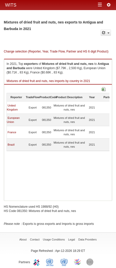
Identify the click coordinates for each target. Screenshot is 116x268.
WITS (10, 5)
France (12, 132)
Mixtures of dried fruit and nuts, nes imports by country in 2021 (48, 81)
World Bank (91, 262)
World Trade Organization (78, 262)
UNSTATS (64, 262)
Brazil (11, 144)
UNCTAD (51, 262)
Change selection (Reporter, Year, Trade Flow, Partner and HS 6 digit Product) (56, 51)
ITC (37, 262)
